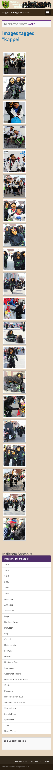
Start (6, 725)
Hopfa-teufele (11, 662)
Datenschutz (10, 645)
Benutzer (8, 628)
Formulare (9, 651)
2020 (6, 582)
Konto (7, 685)
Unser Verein (10, 731)
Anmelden (8, 605)
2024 (6, 587)
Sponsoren (9, 719)
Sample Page (10, 714)
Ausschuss (9, 610)
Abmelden (8, 599)
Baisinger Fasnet (11, 622)
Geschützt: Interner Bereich (17, 679)
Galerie (7, 656)
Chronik (8, 639)
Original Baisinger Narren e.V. (16, 12)
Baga (6, 616)
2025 (6, 593)
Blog (6, 633)
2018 (6, 570)
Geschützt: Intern (12, 674)
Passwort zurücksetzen (15, 702)
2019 (6, 576)
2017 (6, 564)
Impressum (9, 668)
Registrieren (10, 708)
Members (8, 691)
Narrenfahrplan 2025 (13, 697)
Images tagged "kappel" (18, 36)
